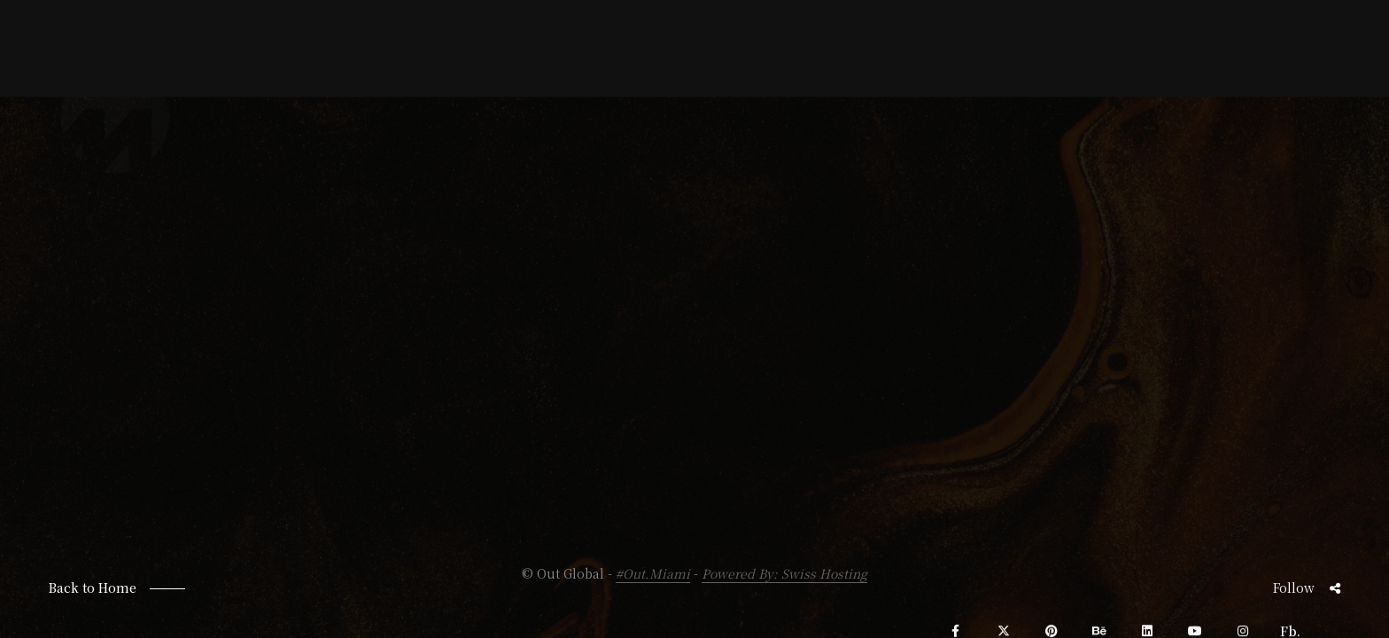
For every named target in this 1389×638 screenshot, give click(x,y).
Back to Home (92, 587)
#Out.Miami (653, 573)
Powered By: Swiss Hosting (784, 573)
